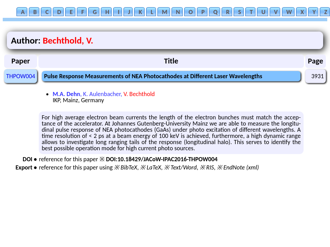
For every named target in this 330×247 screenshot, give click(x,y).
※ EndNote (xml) (238, 167)
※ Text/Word (180, 167)
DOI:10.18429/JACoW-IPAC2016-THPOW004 (161, 159)
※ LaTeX (150, 167)
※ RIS (207, 167)
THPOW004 (20, 76)
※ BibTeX (125, 167)
